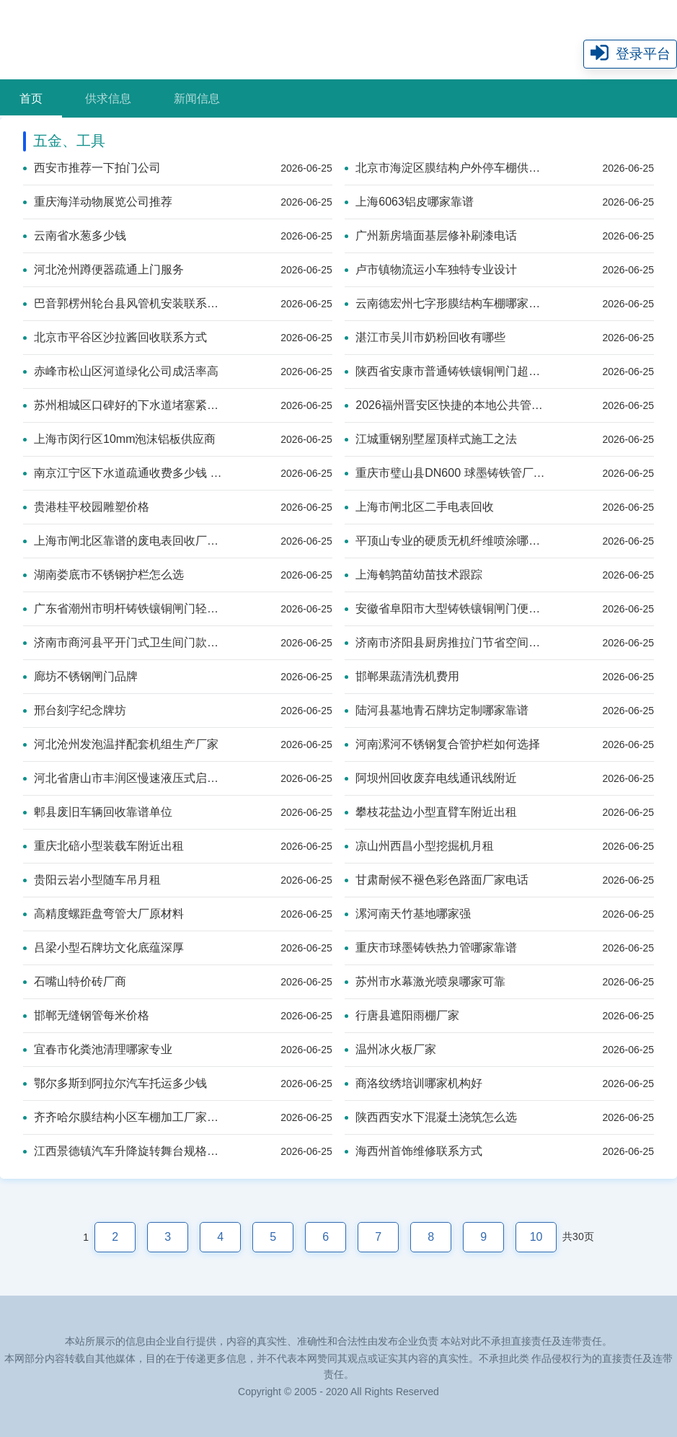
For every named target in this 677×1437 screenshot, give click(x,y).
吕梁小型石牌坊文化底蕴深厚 (103, 947)
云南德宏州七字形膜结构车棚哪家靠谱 (445, 303)
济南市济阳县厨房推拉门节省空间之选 (445, 642)
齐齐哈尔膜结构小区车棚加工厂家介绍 (123, 1117)
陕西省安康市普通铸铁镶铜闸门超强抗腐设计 (445, 371)
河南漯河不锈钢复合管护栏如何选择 (442, 744)
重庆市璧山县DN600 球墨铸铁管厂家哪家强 (445, 473)
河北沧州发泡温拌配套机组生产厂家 (120, 744)
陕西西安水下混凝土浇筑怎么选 (431, 1117)
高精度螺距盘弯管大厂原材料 (103, 914)
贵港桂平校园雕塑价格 (86, 507)
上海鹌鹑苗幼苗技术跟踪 (413, 574)
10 (536, 1237)
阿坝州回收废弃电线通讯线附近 (431, 778)
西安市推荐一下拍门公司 (92, 168)
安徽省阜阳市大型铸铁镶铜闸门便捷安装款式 (445, 608)
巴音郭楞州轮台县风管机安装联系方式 (123, 303)
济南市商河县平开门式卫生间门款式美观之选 (123, 642)
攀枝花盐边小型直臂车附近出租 (431, 812)
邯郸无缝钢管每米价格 (86, 1015)
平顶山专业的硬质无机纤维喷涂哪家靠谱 (445, 541)
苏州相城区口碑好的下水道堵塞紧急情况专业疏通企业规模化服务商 (123, 405)
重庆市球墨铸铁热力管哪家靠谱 (431, 947)
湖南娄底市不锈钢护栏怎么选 (103, 574)
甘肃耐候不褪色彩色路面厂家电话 (436, 880)
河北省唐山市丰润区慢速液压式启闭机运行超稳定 (123, 778)
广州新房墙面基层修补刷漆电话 (431, 235)
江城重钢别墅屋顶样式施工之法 (431, 439)
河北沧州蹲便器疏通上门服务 (103, 269)
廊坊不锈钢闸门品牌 (80, 676)
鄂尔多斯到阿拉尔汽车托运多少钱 (115, 1083)
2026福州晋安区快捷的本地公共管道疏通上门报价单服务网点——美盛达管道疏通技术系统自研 (445, 405)
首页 (31, 98)
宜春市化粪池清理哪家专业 (97, 1049)
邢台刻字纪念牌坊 (74, 710)
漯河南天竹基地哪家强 (408, 914)
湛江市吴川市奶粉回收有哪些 (425, 337)
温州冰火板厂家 (390, 1049)
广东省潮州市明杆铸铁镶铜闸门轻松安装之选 (123, 608)
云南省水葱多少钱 (74, 235)
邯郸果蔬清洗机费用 (402, 676)
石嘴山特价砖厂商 (74, 981)
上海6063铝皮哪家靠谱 (409, 201)
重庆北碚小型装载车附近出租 (103, 846)
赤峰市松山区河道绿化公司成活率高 (120, 371)
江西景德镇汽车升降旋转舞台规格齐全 (123, 1151)
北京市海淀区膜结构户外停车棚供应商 (445, 168)
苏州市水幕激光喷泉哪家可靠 (425, 981)
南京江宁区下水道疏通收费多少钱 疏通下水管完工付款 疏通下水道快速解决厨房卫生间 (123, 473)
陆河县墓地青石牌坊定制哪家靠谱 (436, 710)
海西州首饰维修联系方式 (413, 1151)
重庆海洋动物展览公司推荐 (97, 201)
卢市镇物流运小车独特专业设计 (431, 269)
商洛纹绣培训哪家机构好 (413, 1083)
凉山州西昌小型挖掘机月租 (419, 846)
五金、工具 (69, 141)
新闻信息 (197, 98)
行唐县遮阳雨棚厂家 (402, 1015)
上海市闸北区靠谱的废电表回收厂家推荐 (123, 541)
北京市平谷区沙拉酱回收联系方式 (115, 337)
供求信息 (108, 98)
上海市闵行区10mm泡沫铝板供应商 (119, 439)
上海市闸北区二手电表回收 (419, 507)
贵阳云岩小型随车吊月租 (92, 880)
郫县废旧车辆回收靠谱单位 (97, 812)
